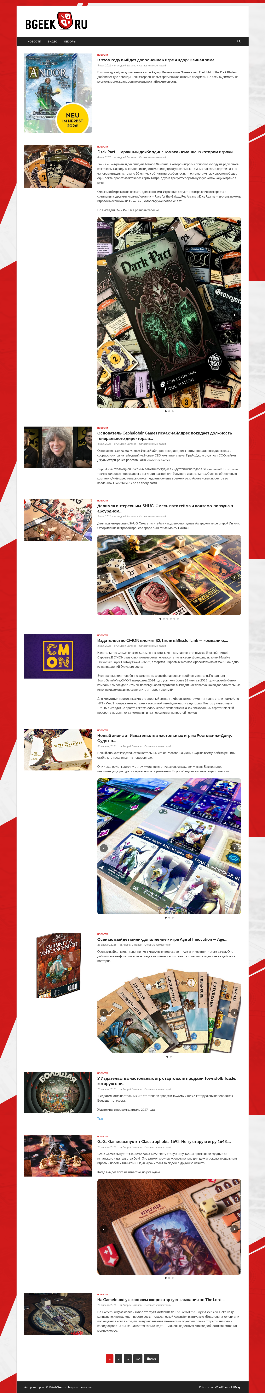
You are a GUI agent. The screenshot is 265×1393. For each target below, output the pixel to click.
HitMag (235, 1387)
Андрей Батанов (126, 65)
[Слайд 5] (174, 619)
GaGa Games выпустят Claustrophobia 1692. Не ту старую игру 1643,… (164, 1141)
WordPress (221, 1387)
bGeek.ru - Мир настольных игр (74, 1387)
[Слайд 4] (171, 619)
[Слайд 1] (166, 411)
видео (52, 41)
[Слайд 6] (178, 619)
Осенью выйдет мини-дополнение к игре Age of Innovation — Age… (162, 939)
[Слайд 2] (169, 411)
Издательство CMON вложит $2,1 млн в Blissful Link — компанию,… (162, 640)
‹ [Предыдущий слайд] (104, 314)
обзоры (70, 41)
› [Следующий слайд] (234, 314)
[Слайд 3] (173, 411)
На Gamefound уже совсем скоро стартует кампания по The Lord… (161, 1299)
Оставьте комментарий (152, 65)
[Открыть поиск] (239, 41)
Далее (151, 1358)
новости (34, 41)
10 (138, 1358)
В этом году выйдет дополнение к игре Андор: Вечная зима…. (158, 59)
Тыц (100, 1118)
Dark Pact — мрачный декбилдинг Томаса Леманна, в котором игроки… (166, 151)
